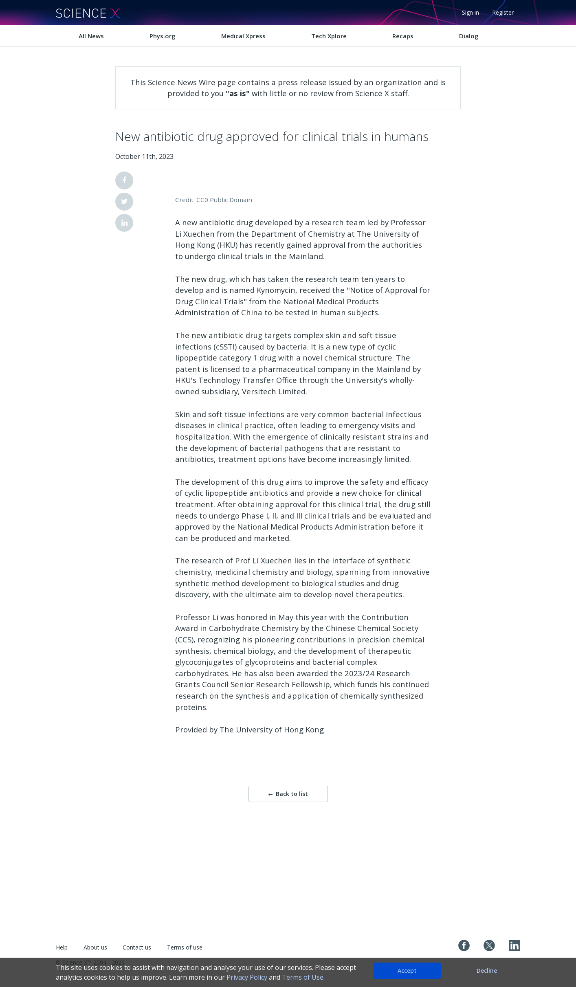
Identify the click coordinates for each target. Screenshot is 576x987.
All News (91, 36)
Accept (407, 970)
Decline (487, 970)
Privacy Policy (246, 977)
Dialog (469, 36)
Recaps (402, 36)
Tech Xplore (329, 36)
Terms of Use (302, 977)
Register (503, 12)
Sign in (470, 12)
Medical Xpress (243, 36)
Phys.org (162, 36)
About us (95, 947)
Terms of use (184, 947)
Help (62, 947)
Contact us (137, 947)
